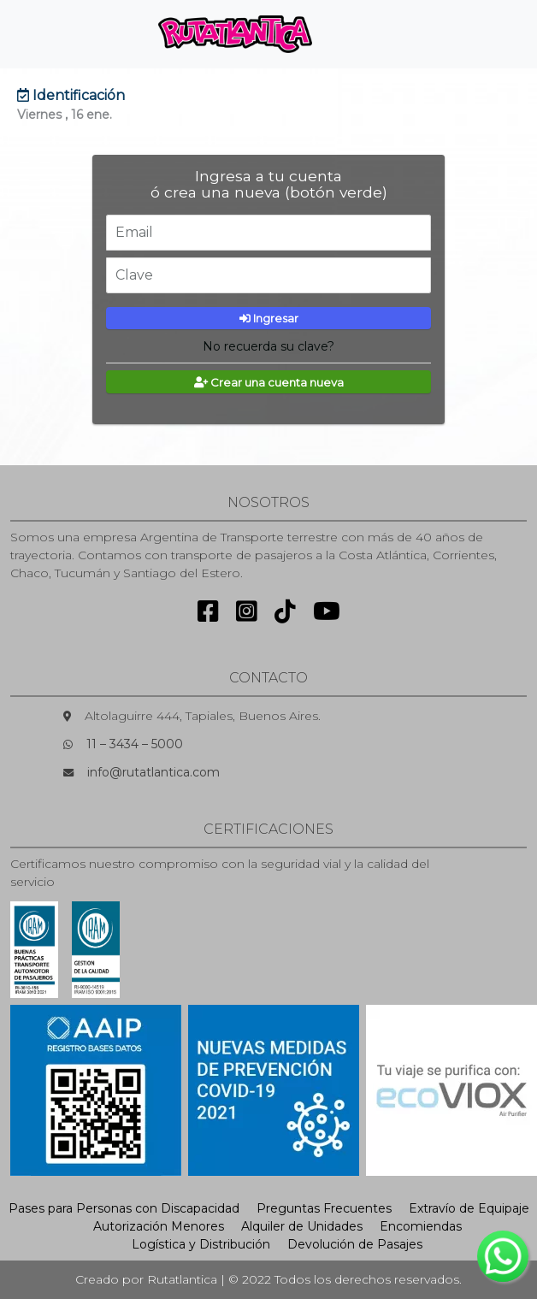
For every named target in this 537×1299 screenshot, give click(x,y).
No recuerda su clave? (268, 346)
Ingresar (268, 318)
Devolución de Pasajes (354, 1244)
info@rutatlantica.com (153, 772)
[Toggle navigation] (354, 34)
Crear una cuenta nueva (269, 382)
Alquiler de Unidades (302, 1226)
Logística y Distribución (201, 1244)
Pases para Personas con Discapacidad (124, 1208)
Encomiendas (421, 1226)
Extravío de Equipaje (469, 1208)
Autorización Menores (158, 1226)
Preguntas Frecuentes (324, 1208)
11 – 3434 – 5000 (134, 744)
